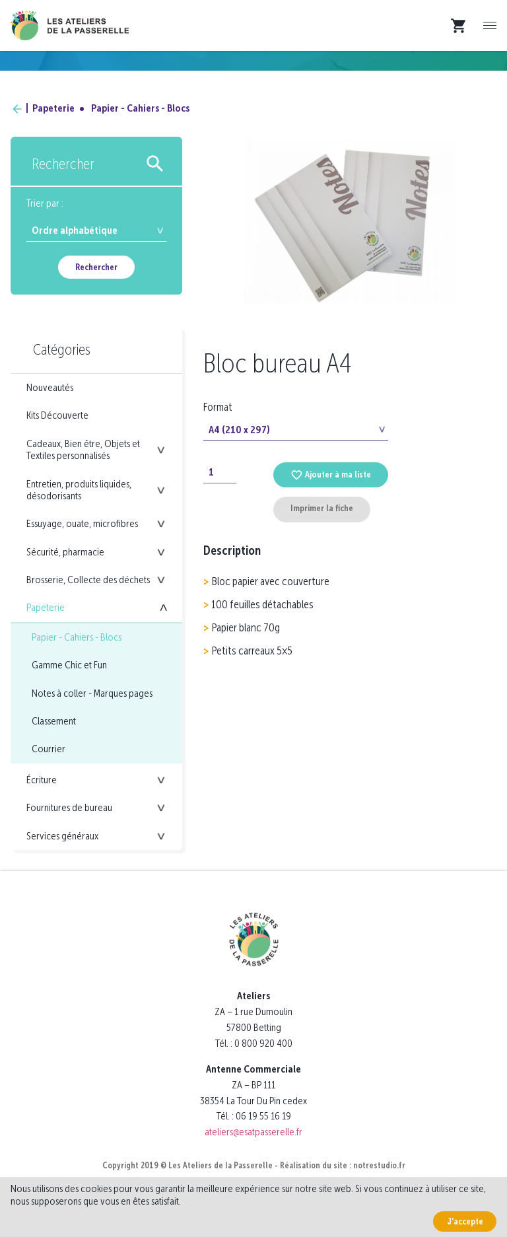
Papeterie (53, 108)
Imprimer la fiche (321, 508)
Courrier (48, 748)
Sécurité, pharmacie (65, 552)
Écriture (41, 779)
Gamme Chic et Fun (69, 664)
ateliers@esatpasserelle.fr (253, 1131)
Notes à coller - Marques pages (92, 693)
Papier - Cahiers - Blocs (140, 108)
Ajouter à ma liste (330, 474)
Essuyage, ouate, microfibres (82, 523)
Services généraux (62, 836)
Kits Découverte (57, 415)
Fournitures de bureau (69, 807)
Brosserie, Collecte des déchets (88, 579)
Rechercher (96, 267)
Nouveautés (49, 387)
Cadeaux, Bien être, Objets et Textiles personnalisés (83, 449)
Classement (54, 721)
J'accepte (465, 1221)
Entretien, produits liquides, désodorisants (78, 489)
